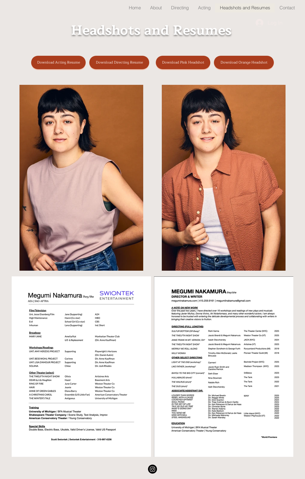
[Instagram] (152, 469)
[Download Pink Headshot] (183, 62)
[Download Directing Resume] (119, 62)
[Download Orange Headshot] (244, 62)
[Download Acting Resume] (58, 62)
